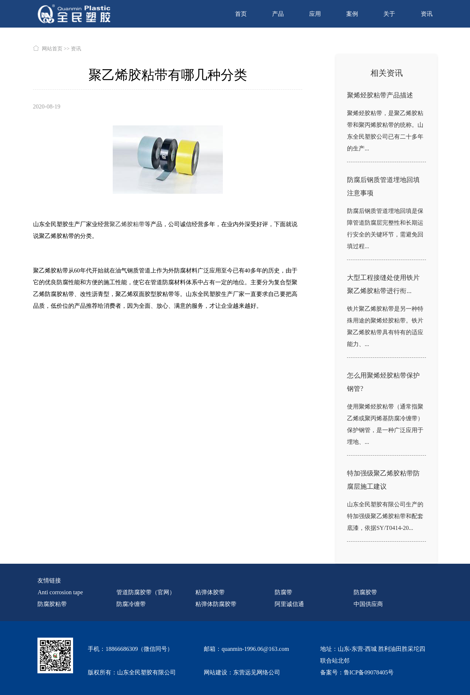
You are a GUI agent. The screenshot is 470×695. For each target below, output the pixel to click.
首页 (241, 14)
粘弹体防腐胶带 (215, 604)
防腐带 (283, 592)
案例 (352, 14)
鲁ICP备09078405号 (369, 672)
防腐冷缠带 (131, 604)
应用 (315, 14)
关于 (389, 14)
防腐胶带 (365, 592)
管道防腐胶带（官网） (145, 592)
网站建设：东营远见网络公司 (242, 672)
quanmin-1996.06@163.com (255, 649)
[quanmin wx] (55, 658)
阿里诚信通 (289, 604)
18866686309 (121, 649)
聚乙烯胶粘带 (127, 224)
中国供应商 (368, 604)
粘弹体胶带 (210, 592)
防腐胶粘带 (52, 604)
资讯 (427, 14)
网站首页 (52, 48)
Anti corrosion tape (60, 592)
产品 (278, 14)
